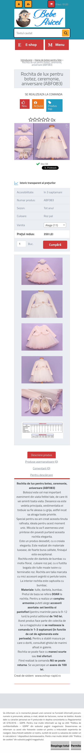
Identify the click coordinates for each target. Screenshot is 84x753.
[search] (65, 33)
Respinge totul (60, 745)
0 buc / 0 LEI (62, 4)
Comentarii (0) (41, 468)
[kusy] (21, 244)
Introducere (26, 60)
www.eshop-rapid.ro (48, 675)
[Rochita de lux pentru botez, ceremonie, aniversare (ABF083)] (42, 124)
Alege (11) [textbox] (52, 225)
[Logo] (39, 18)
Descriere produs (41, 455)
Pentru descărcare (41, 475)
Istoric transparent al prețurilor (35, 183)
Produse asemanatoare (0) (41, 461)
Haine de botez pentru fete (48, 60)
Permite (76, 745)
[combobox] (55, 225)
